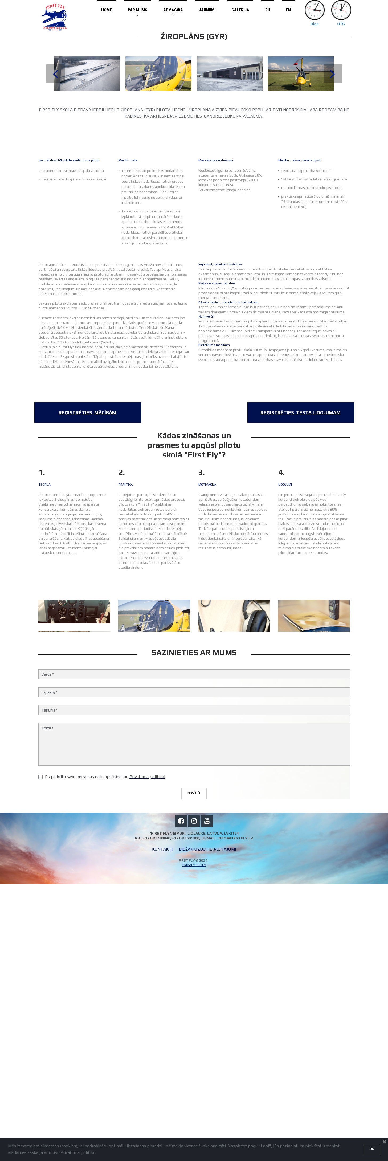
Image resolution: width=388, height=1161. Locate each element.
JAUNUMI (207, 10)
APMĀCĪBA (173, 12)
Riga (314, 24)
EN (288, 10)
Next (333, 73)
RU (267, 10)
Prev (55, 73)
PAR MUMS (137, 12)
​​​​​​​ (87, 412)
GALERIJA (240, 10)
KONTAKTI (162, 1126)
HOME (106, 10)
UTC (341, 24)
